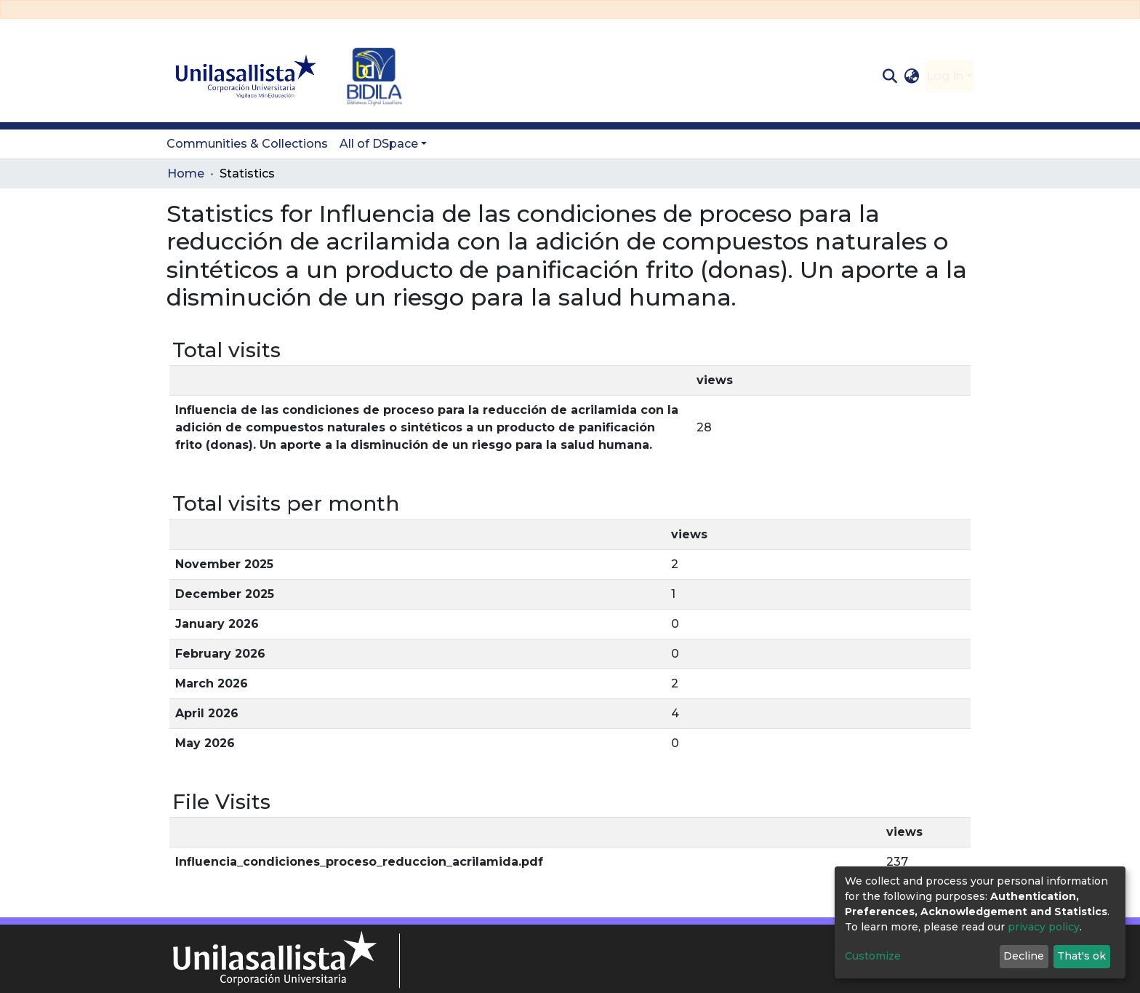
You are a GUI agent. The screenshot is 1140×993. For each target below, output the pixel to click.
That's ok (1081, 955)
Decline (1023, 955)
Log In (944, 76)
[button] (912, 76)
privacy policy (1044, 926)
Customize (873, 955)
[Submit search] (889, 76)
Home (185, 173)
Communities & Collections (247, 144)
